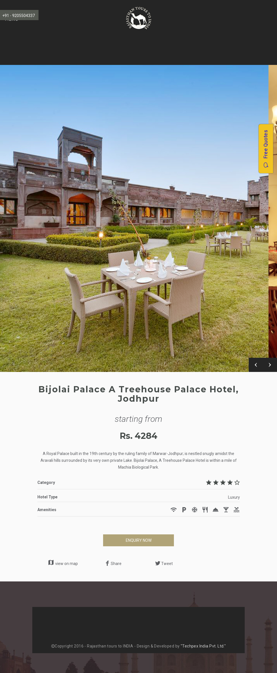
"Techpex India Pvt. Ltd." (203, 646)
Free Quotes (266, 148)
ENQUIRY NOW (139, 540)
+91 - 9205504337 (18, 15)
